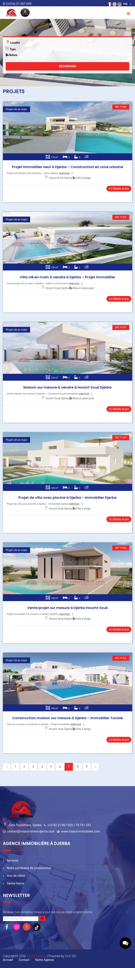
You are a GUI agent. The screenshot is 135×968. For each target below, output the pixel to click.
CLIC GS (70, 956)
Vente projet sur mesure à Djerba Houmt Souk (67, 607)
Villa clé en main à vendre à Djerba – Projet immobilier (67, 277)
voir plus (64, 173)
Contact (24, 960)
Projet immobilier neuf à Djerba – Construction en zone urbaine (67, 166)
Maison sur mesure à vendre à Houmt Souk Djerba (67, 387)
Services (12, 860)
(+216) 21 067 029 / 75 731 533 (69, 825)
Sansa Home (15, 883)
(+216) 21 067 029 (17, 4)
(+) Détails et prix (119, 188)
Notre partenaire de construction (29, 868)
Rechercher (67, 66)
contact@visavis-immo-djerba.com (30, 831)
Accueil (8, 960)
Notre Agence (44, 960)
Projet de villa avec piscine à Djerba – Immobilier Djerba (67, 497)
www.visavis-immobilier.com (80, 831)
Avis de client (16, 876)
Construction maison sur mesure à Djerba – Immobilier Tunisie (67, 718)
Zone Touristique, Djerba (24, 825)
